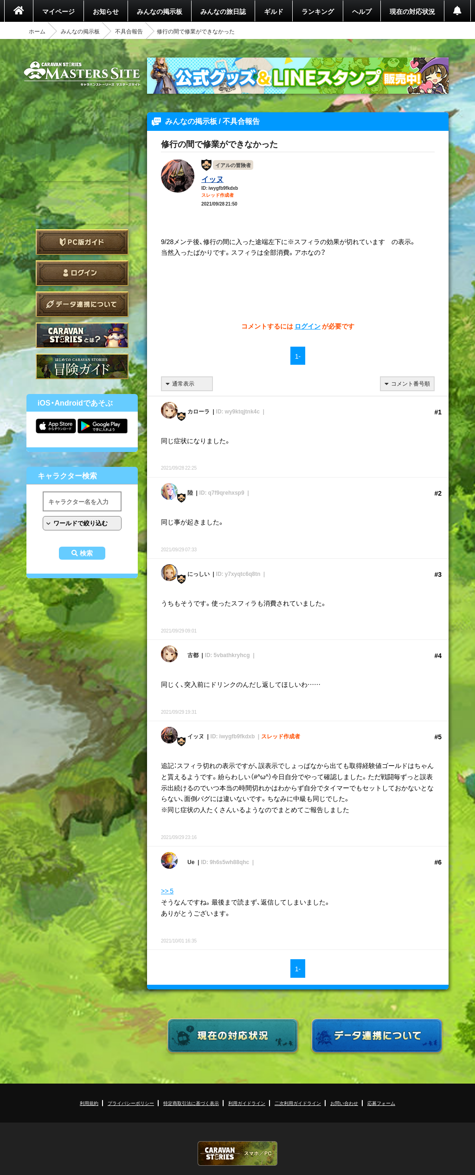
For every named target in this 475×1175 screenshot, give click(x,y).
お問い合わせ (344, 1102)
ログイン (82, 273)
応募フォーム (381, 1102)
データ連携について (82, 304)
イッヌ (212, 178)
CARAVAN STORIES (237, 1153)
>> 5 (167, 890)
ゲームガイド (82, 366)
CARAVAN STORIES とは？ (82, 335)
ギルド (273, 11)
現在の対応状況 (412, 11)
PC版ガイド (82, 242)
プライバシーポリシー (131, 1102)
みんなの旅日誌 (223, 11)
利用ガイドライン (246, 1102)
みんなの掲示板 (159, 11)
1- (298, 356)
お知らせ (106, 11)
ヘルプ (362, 11)
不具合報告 (129, 31)
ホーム (37, 31)
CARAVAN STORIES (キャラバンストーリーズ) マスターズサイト (82, 74)
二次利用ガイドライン (298, 1102)
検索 (86, 553)
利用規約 (89, 1102)
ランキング (318, 11)
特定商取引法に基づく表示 (191, 1102)
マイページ (58, 11)
